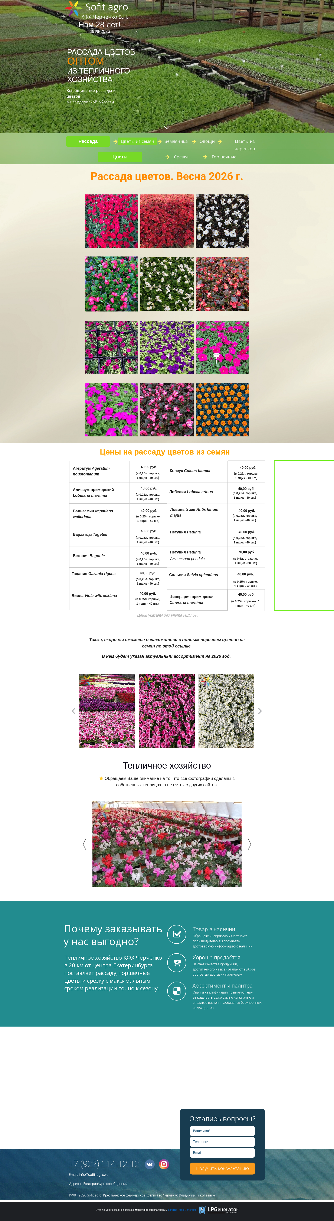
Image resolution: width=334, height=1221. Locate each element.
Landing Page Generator (182, 1209)
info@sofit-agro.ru (93, 1174)
